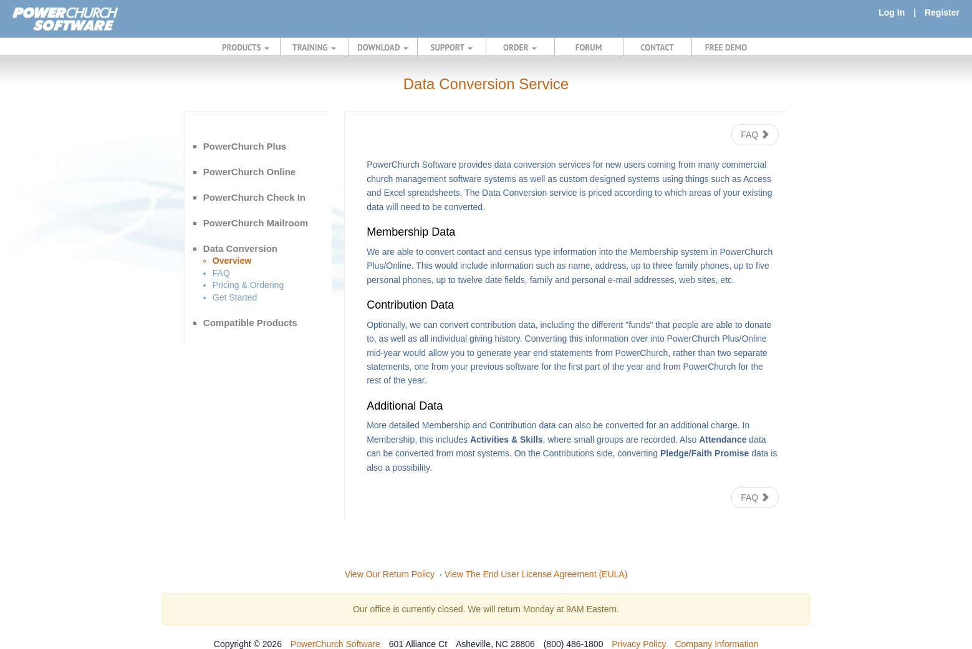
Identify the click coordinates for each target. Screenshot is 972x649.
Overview (232, 261)
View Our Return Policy (390, 574)
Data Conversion (240, 248)
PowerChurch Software (335, 644)
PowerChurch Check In (254, 197)
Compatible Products (250, 322)
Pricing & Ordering (248, 285)
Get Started (235, 297)
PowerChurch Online (249, 171)
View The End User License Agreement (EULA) (536, 574)
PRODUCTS (245, 47)
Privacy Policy (639, 644)
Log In (891, 12)
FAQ (221, 273)
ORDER (520, 47)
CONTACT (656, 47)
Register (942, 12)
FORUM (588, 47)
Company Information (716, 644)
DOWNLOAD (382, 47)
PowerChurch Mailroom (255, 223)
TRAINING (314, 47)
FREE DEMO (726, 47)
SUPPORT (451, 47)
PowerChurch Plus (244, 146)
